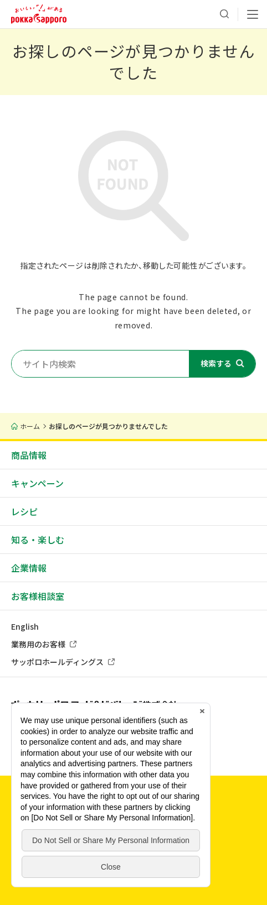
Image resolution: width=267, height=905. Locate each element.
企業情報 (29, 567)
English (25, 626)
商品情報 (29, 455)
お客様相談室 (37, 596)
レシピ (24, 511)
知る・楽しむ (37, 539)
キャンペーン (37, 483)
